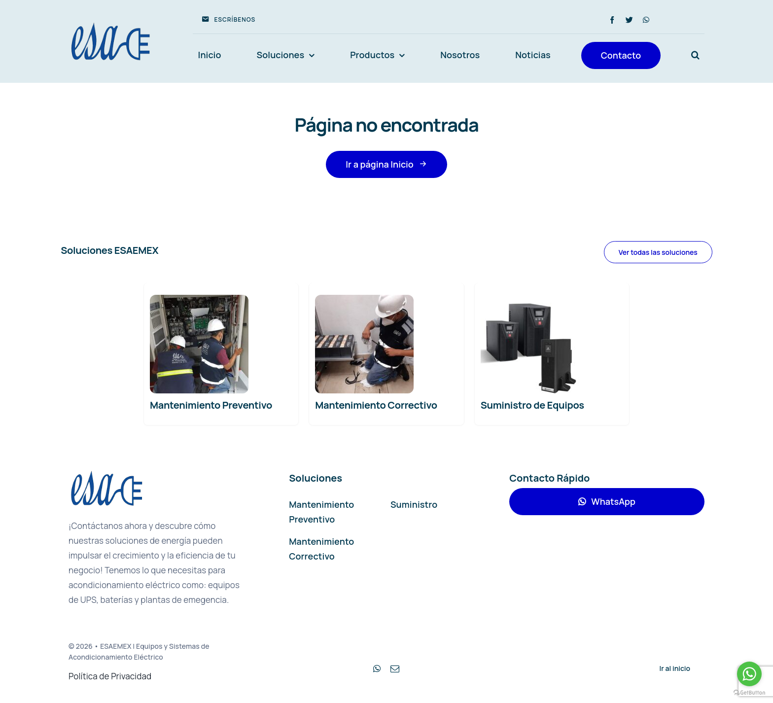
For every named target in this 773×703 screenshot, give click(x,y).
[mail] (394, 668)
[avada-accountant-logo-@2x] (111, 23)
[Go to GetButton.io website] (749, 693)
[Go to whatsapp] (749, 674)
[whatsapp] (646, 20)
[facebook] (612, 20)
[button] (695, 55)
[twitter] (629, 20)
